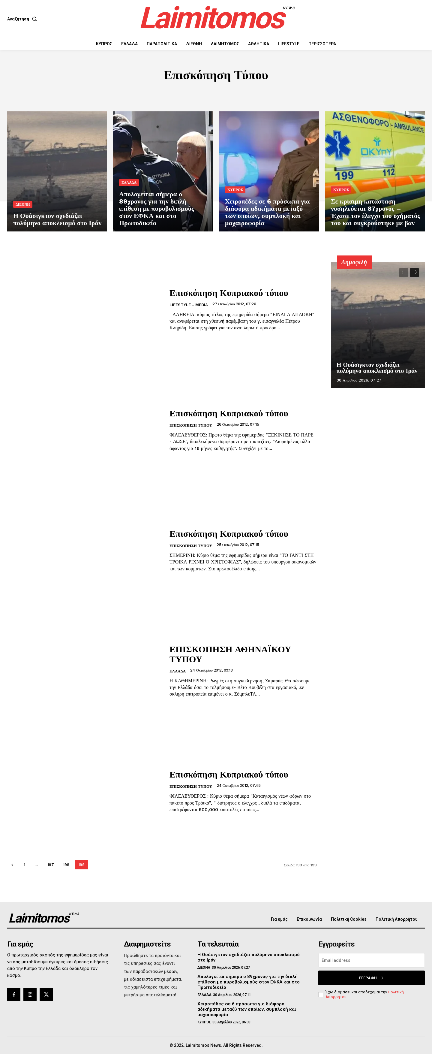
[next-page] (414, 272)
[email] (371, 960)
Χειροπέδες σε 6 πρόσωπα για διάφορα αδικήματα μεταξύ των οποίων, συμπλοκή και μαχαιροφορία (246, 1009)
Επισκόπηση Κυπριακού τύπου (229, 293)
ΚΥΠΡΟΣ (235, 190)
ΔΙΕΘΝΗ (23, 204)
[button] (23, 19)
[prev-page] (12, 864)
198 (66, 864)
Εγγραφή (371, 978)
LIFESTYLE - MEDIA (189, 305)
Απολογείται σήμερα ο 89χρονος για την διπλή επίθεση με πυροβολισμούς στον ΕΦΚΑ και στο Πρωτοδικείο (248, 982)
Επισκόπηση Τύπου (191, 425)
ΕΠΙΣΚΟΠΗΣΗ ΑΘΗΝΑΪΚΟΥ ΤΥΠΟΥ (230, 654)
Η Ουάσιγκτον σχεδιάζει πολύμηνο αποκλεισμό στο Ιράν (377, 367)
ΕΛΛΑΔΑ (129, 182)
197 (50, 864)
